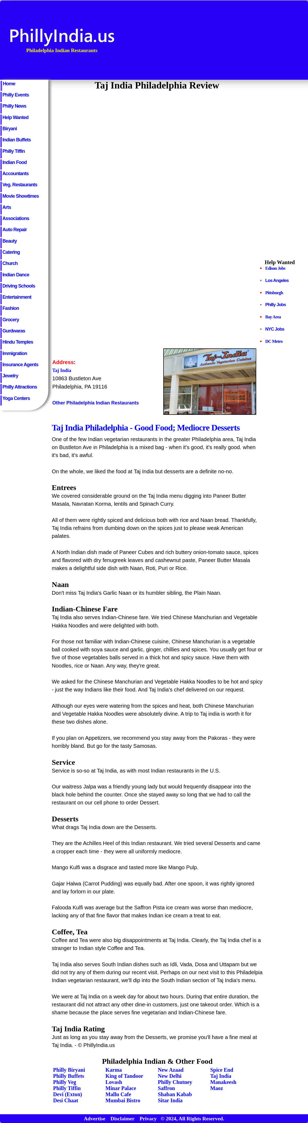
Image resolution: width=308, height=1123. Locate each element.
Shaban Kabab (175, 1094)
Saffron (166, 1088)
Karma (113, 1070)
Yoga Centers (16, 398)
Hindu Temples (17, 342)
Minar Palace (120, 1088)
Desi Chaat (65, 1100)
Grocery (10, 319)
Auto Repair (14, 229)
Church (10, 263)
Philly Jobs (275, 304)
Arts (6, 207)
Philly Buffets (68, 1076)
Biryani (9, 128)
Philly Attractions (19, 387)
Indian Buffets (16, 139)
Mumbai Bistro (122, 1100)
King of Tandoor (124, 1076)
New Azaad (171, 1070)
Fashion (10, 308)
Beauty (9, 241)
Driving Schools (18, 286)
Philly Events (15, 95)
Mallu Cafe (118, 1094)
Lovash (113, 1082)
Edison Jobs (275, 268)
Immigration (14, 353)
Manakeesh (223, 1082)
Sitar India (170, 1100)
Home (9, 83)
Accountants (15, 173)
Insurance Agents (20, 364)
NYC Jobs (274, 329)
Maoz (216, 1088)
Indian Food (14, 162)
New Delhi (170, 1076)
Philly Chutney (175, 1082)
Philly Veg (64, 1082)
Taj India (220, 1076)
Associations (15, 218)
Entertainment (16, 297)
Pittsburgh (274, 292)
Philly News (14, 106)
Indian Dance (15, 274)
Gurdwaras (13, 330)
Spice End (221, 1070)
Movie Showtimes (20, 196)
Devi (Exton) (67, 1094)
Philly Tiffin (13, 151)
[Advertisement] (227, 40)
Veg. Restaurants (19, 184)
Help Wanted (15, 117)
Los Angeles (277, 280)
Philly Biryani (69, 1070)
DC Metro (274, 341)
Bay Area (273, 316)
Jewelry (10, 375)
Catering (11, 252)
